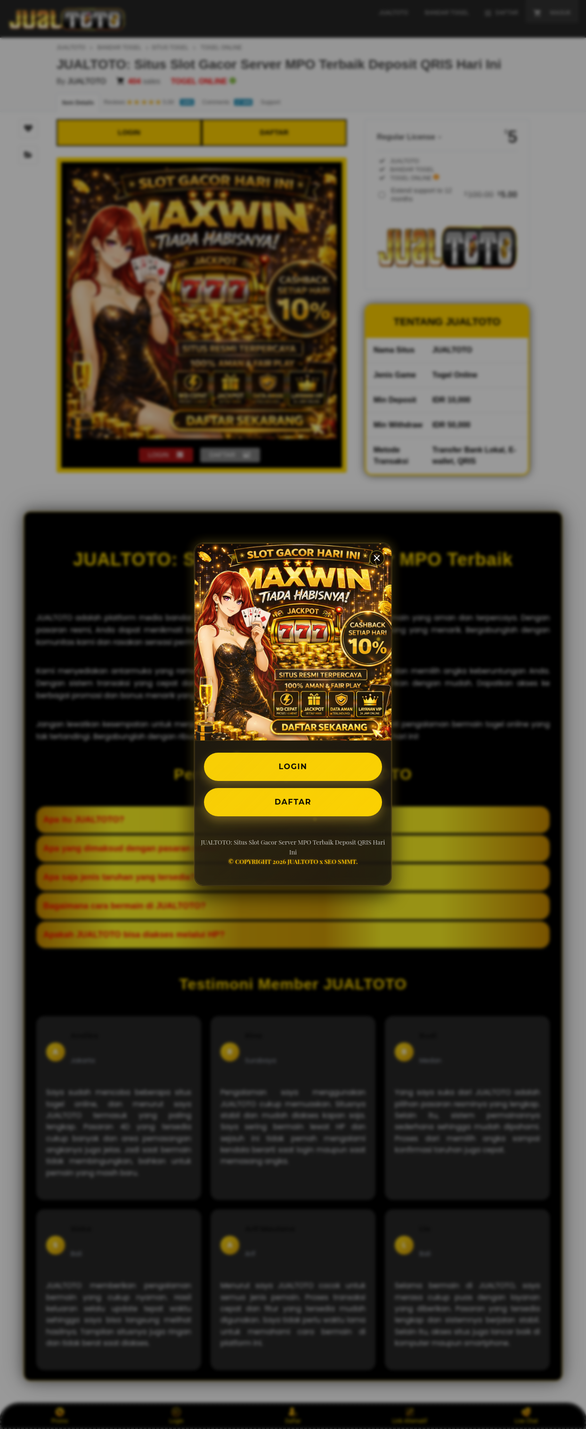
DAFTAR (293, 801)
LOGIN (293, 766)
